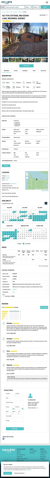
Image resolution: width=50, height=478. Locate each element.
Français (22, 460)
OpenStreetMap (41, 189)
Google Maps (45, 190)
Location (16, 70)
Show (37, 408)
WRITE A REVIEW (44, 307)
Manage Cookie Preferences (22, 458)
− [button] (27, 175)
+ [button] (27, 173)
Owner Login (32, 453)
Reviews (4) (43, 70)
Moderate (15, 289)
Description (6, 70)
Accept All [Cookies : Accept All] (7, 473)
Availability (25, 70)
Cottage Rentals (43, 451)
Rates (34, 70)
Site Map (18, 451)
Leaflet (36, 189)
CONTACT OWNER (26, 66)
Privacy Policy (19, 456)
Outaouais (8, 178)
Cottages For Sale (43, 453)
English (18, 460)
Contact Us (19, 453)
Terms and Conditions (21, 454)
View (14, 292)
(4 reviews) (13, 21)
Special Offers (43, 456)
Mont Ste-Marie (13, 183)
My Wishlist (42, 458)
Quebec (8, 176)
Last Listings (42, 454)
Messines (6, 180)
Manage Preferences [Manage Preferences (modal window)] (19, 473)
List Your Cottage (33, 451)
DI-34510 (24, 12)
